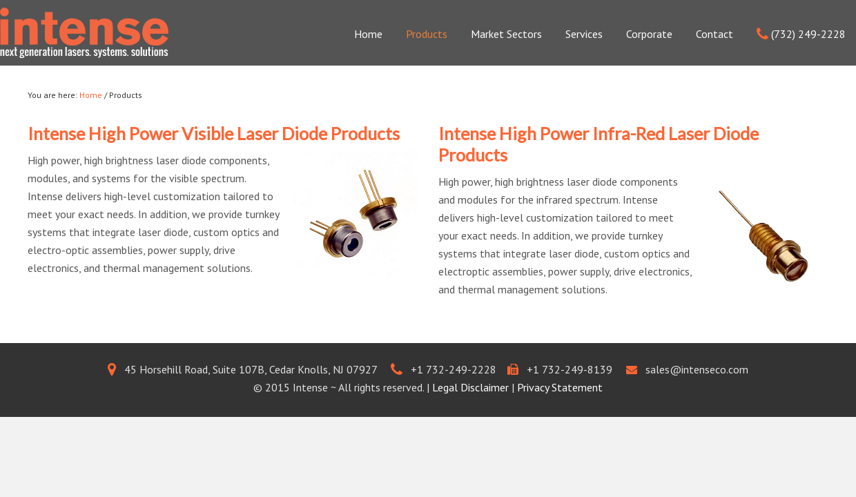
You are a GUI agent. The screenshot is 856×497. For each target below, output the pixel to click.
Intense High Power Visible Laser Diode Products (214, 133)
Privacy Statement (560, 387)
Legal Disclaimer (470, 387)
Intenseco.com (84, 36)
